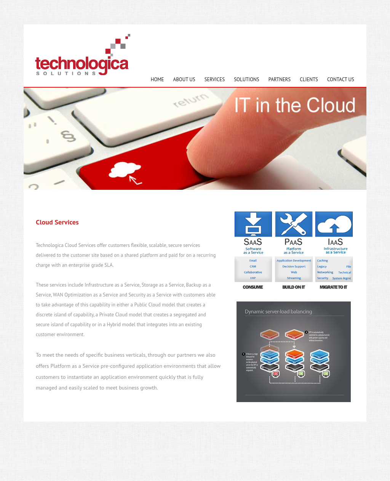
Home (157, 79)
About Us (184, 79)
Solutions (246, 79)
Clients (309, 79)
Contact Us (340, 79)
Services (215, 79)
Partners (280, 79)
